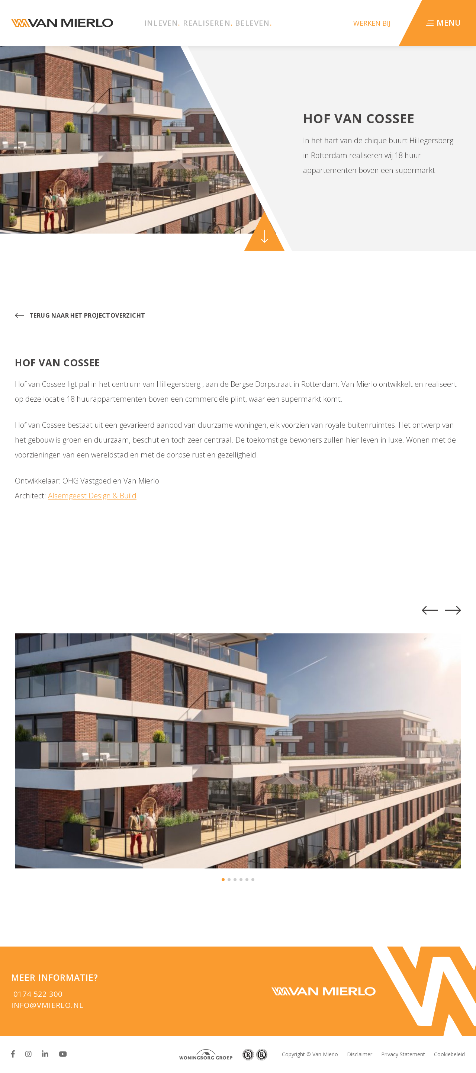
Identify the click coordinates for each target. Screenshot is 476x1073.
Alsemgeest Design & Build (92, 496)
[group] (238, 750)
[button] (430, 610)
